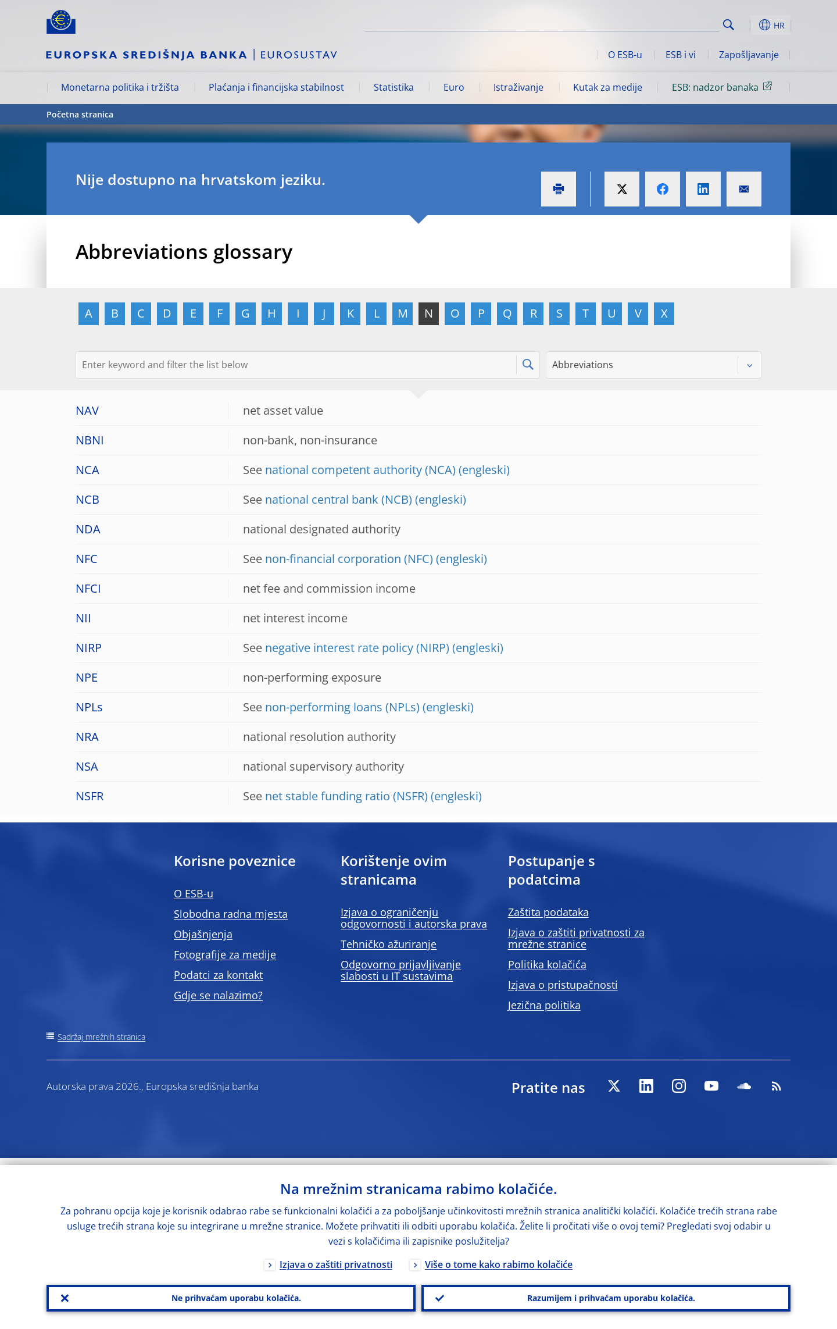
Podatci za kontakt (218, 975)
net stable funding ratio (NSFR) (346, 796)
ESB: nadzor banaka (724, 87)
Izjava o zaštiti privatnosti (336, 1257)
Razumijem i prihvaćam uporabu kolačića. (606, 1294)
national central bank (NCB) (338, 499)
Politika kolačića (547, 964)
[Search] (661, 23)
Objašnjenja (203, 934)
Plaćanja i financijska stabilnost (276, 87)
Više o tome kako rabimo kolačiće (499, 1257)
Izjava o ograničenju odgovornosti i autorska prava (414, 918)
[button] (750, 25)
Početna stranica (79, 114)
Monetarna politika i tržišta (120, 87)
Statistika (394, 87)
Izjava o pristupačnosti (563, 985)
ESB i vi (681, 54)
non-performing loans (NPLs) (342, 707)
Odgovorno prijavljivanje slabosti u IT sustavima (401, 970)
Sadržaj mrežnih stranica (101, 1036)
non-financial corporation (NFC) (349, 558)
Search (728, 25)
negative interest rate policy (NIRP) (357, 647)
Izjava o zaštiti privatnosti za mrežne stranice (576, 938)
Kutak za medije (607, 87)
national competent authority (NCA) (360, 470)
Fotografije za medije (225, 954)
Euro (453, 87)
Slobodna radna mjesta (231, 914)
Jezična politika (544, 1005)
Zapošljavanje (749, 54)
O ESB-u (625, 54)
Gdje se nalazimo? (218, 995)
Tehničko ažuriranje (389, 944)
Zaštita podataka (548, 912)
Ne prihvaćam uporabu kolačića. (231, 1294)
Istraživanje (518, 87)
